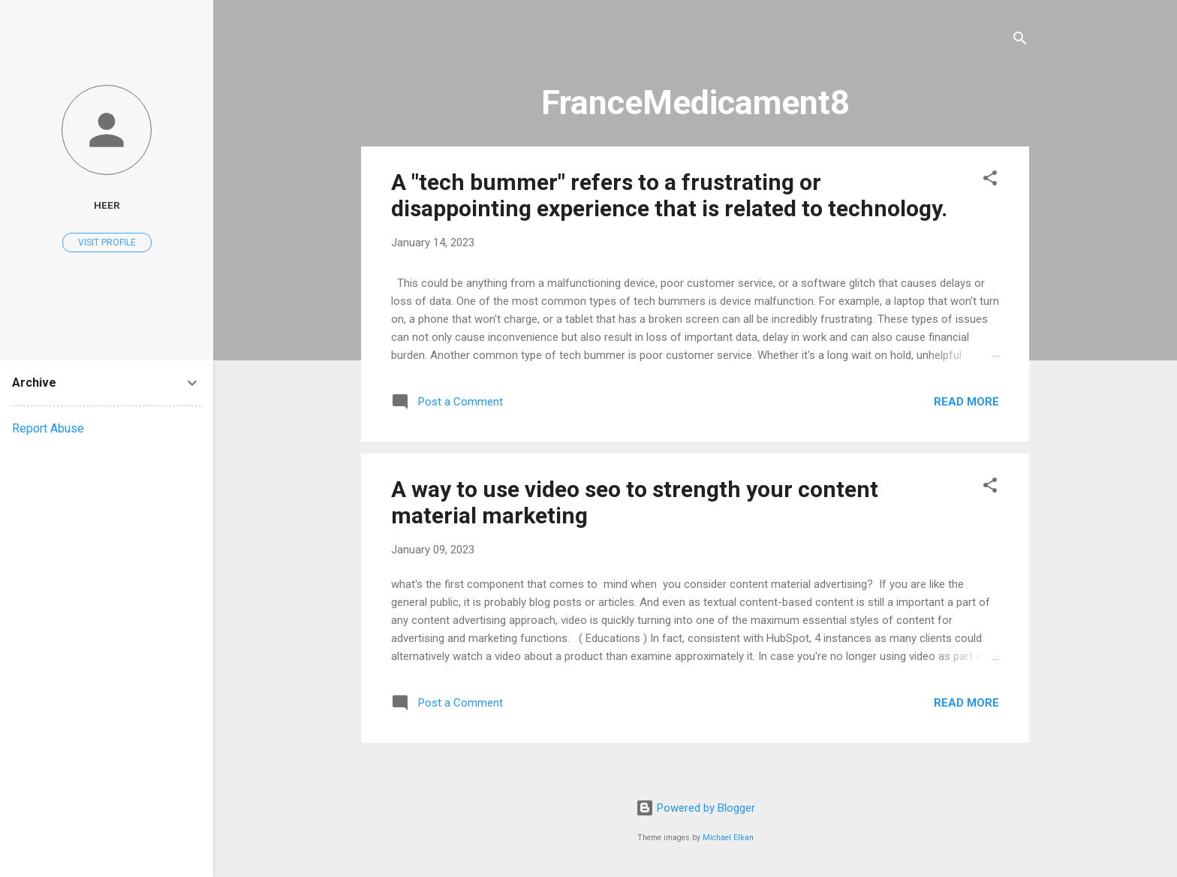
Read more (966, 401)
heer (107, 205)
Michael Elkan (728, 837)
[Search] (1020, 41)
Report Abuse (48, 428)
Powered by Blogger (695, 808)
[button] (990, 180)
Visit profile (107, 242)
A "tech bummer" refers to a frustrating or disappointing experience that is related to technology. (669, 195)
